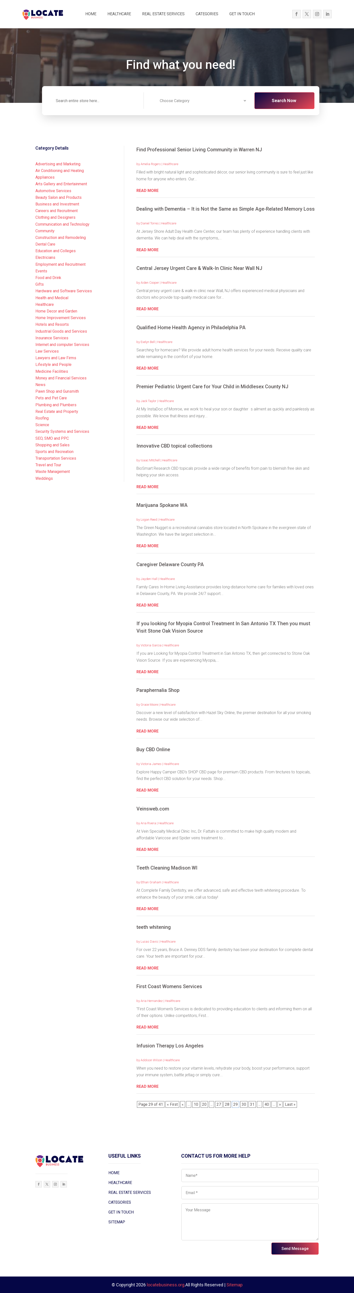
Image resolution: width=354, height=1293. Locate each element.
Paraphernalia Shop (157, 690)
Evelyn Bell (148, 342)
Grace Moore (149, 704)
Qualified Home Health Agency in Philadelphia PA (191, 327)
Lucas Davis (149, 941)
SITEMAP (116, 1222)
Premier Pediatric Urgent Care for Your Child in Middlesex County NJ (212, 386)
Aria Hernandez (152, 1001)
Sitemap (234, 1284)
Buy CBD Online (153, 749)
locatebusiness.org (165, 1284)
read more (147, 190)
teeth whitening (153, 927)
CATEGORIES (207, 14)
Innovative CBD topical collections (174, 446)
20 (204, 1104)
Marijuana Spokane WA (162, 505)
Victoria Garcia (151, 645)
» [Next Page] (280, 1104)
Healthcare (170, 164)
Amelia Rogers (151, 164)
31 (252, 1104)
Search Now (284, 100)
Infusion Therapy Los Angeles (170, 1046)
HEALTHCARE (119, 14)
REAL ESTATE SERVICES (163, 14)
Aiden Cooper (150, 282)
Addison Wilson (151, 1060)
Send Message (295, 1248)
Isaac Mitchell (150, 460)
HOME (90, 14)
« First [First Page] (172, 1104)
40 (267, 1104)
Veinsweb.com (152, 809)
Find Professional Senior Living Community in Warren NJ (199, 150)
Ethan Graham (151, 882)
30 (244, 1104)
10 (196, 1104)
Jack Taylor (148, 401)
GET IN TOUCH (242, 14)
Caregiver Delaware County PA (170, 564)
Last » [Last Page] (290, 1104)
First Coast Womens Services (169, 986)
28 (227, 1104)
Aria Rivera (148, 823)
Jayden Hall (149, 579)
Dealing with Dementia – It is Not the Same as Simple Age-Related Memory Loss (225, 209)
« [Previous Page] (183, 1104)
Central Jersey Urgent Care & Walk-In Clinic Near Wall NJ (199, 268)
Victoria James (151, 764)
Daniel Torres (150, 223)
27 (219, 1104)
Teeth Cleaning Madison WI (166, 868)
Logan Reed (149, 519)
